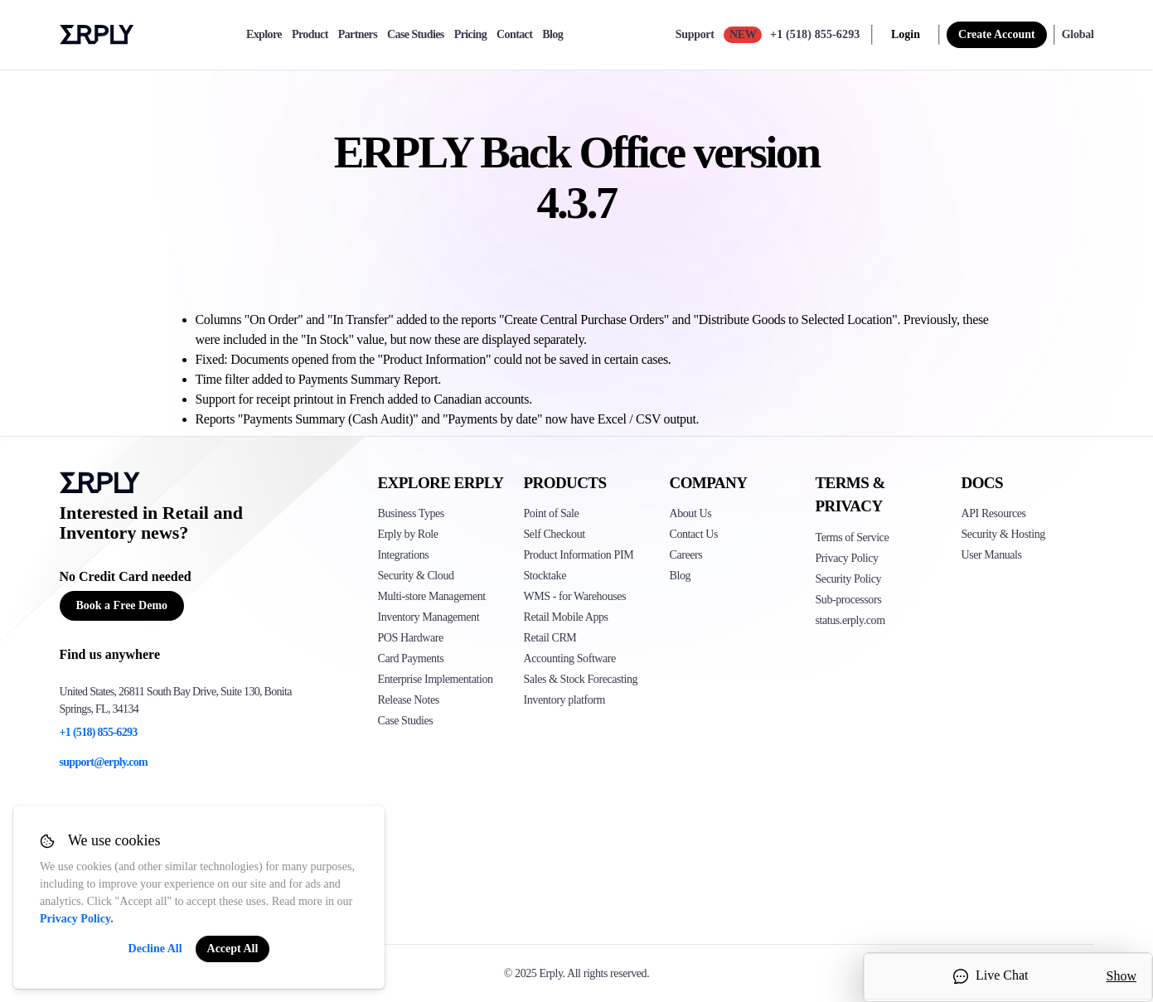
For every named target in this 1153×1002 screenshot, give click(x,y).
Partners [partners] (357, 35)
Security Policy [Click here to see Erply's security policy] (849, 579)
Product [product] (310, 35)
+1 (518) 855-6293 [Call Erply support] (815, 34)
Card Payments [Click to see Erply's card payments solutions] (411, 658)
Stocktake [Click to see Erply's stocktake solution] (545, 575)
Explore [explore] (264, 35)
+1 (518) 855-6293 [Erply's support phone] (99, 732)
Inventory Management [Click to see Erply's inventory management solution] (429, 617)
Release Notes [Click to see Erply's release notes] (408, 700)
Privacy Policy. (77, 918)
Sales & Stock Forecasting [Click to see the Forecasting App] (581, 679)
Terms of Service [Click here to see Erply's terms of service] (852, 537)
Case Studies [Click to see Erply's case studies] (406, 720)
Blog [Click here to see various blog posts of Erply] (680, 575)
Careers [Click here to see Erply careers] (686, 555)
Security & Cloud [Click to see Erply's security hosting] (416, 575)
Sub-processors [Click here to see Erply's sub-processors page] (849, 599)
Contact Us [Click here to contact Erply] (694, 534)
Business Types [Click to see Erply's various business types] (411, 513)
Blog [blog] (552, 35)
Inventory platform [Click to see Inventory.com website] (565, 700)
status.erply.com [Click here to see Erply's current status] (850, 620)
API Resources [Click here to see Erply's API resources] (994, 513)
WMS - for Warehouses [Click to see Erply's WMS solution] (575, 596)
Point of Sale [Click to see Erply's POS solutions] (551, 513)
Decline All (155, 948)
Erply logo (97, 35)
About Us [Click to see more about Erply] (691, 513)
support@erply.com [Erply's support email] (104, 762)
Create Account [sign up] (996, 34)
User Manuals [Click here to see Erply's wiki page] (992, 555)
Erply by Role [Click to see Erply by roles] (408, 534)
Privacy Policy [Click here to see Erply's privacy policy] (847, 558)
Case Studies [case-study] (415, 35)
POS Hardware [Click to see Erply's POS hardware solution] (410, 638)
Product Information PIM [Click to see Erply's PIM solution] (579, 555)
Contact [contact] (514, 35)
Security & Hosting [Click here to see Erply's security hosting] (1003, 534)
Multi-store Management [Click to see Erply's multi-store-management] (432, 596)
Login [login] (905, 34)
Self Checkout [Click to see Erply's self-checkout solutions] (554, 534)
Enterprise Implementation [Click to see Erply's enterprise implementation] (435, 679)
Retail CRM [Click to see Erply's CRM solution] (550, 638)
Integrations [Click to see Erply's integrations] (403, 555)
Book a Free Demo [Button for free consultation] (122, 605)
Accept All (233, 948)
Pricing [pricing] (470, 35)
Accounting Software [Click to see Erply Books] (570, 658)
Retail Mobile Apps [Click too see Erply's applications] (566, 617)
